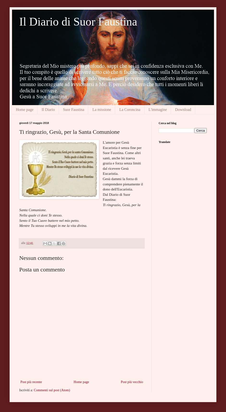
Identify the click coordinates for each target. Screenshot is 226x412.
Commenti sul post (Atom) (52, 390)
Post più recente (31, 382)
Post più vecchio (132, 382)
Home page (24, 110)
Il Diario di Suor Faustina (78, 21)
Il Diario (48, 110)
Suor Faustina (73, 110)
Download (183, 110)
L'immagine (158, 110)
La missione (101, 110)
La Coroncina (129, 110)
